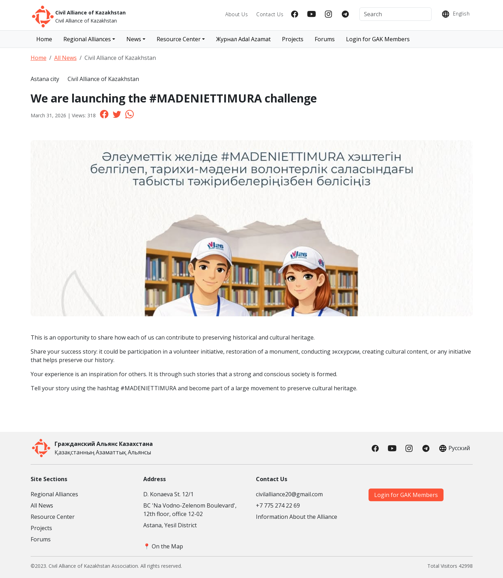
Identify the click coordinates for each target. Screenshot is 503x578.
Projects (292, 39)
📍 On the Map (163, 546)
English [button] (455, 14)
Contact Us (269, 14)
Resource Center (53, 517)
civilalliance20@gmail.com (289, 494)
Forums (325, 39)
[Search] (395, 14)
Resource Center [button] (179, 39)
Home (44, 39)
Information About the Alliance (296, 517)
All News (65, 58)
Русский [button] (453, 448)
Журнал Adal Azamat (243, 39)
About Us (236, 14)
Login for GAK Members (378, 39)
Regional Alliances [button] (87, 39)
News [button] (133, 39)
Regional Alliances (54, 494)
